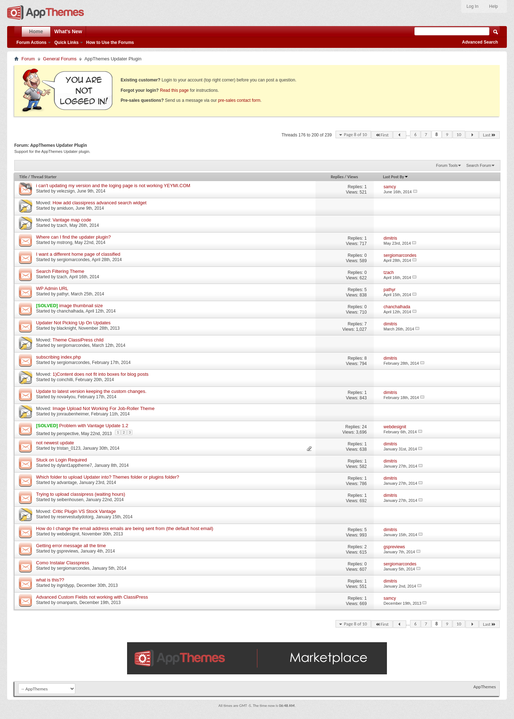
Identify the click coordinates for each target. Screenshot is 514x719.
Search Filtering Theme (60, 271)
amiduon (65, 208)
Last (489, 135)
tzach (62, 225)
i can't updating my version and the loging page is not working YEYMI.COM (113, 185)
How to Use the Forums (110, 42)
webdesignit (68, 533)
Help (493, 6)
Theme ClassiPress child (78, 340)
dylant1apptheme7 (74, 465)
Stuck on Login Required (61, 460)
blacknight (66, 328)
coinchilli (65, 379)
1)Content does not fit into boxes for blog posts (100, 374)
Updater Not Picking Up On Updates (73, 322)
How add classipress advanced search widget (99, 202)
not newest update (55, 442)
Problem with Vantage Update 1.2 (93, 425)
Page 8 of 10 (355, 134)
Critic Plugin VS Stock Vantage (84, 511)
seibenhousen (70, 499)
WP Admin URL (52, 288)
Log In (472, 6)
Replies (337, 176)
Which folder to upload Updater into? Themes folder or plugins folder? (107, 477)
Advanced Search (480, 42)
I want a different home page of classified (78, 254)
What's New (68, 31)
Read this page (174, 90)
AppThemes (484, 686)
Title (23, 176)
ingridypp (65, 585)
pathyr (63, 293)
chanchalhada (70, 311)
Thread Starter (44, 176)
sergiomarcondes (73, 259)
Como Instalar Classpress (62, 562)
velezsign (66, 191)
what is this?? (50, 580)
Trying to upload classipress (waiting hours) (80, 494)
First (382, 135)
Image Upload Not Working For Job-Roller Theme (103, 408)
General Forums (60, 58)
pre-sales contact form (239, 100)
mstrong (64, 242)
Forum (28, 58)
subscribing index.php (58, 357)
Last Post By (395, 176)
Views (352, 176)
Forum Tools (447, 165)
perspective (68, 433)
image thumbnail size (81, 305)
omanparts (67, 602)
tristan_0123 (68, 448)
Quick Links (66, 42)
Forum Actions (31, 42)
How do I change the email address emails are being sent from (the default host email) (124, 528)
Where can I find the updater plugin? (73, 237)
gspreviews (67, 551)
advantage (67, 482)
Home (36, 31)
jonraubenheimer (73, 413)
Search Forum (478, 165)
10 (459, 134)
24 (364, 426)
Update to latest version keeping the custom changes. (91, 391)
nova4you (66, 396)
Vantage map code (71, 220)
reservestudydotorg (75, 516)
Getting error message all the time (71, 545)
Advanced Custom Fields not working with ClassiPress (92, 597)
